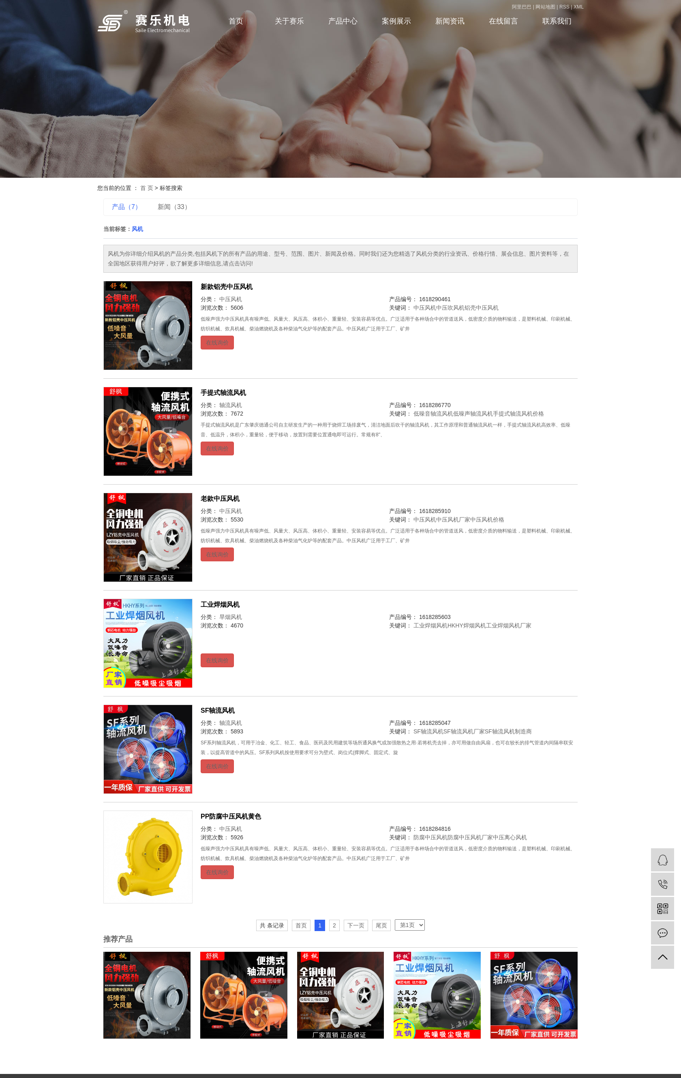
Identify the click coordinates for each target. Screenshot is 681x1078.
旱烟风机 (230, 617)
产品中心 (343, 21)
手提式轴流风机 (223, 392)
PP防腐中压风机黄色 (231, 816)
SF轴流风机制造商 (508, 731)
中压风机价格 (487, 519)
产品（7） (126, 206)
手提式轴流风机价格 (518, 413)
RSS (564, 7)
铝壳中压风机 (482, 307)
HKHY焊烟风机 (467, 625)
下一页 (355, 925)
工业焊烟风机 (220, 604)
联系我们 (557, 21)
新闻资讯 (450, 21)
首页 (236, 21)
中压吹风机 (450, 307)
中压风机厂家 (453, 519)
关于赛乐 (289, 21)
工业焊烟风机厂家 (508, 625)
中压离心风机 (510, 837)
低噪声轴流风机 (473, 413)
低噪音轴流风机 (433, 413)
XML (579, 7)
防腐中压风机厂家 (470, 837)
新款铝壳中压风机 (227, 286)
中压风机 (230, 299)
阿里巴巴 (522, 7)
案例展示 (396, 21)
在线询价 (217, 342)
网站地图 (546, 7)
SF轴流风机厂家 (464, 731)
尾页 (381, 925)
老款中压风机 (220, 498)
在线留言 (503, 21)
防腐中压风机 (430, 837)
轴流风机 (230, 405)
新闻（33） (174, 206)
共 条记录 (272, 925)
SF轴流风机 (218, 710)
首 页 (146, 188)
